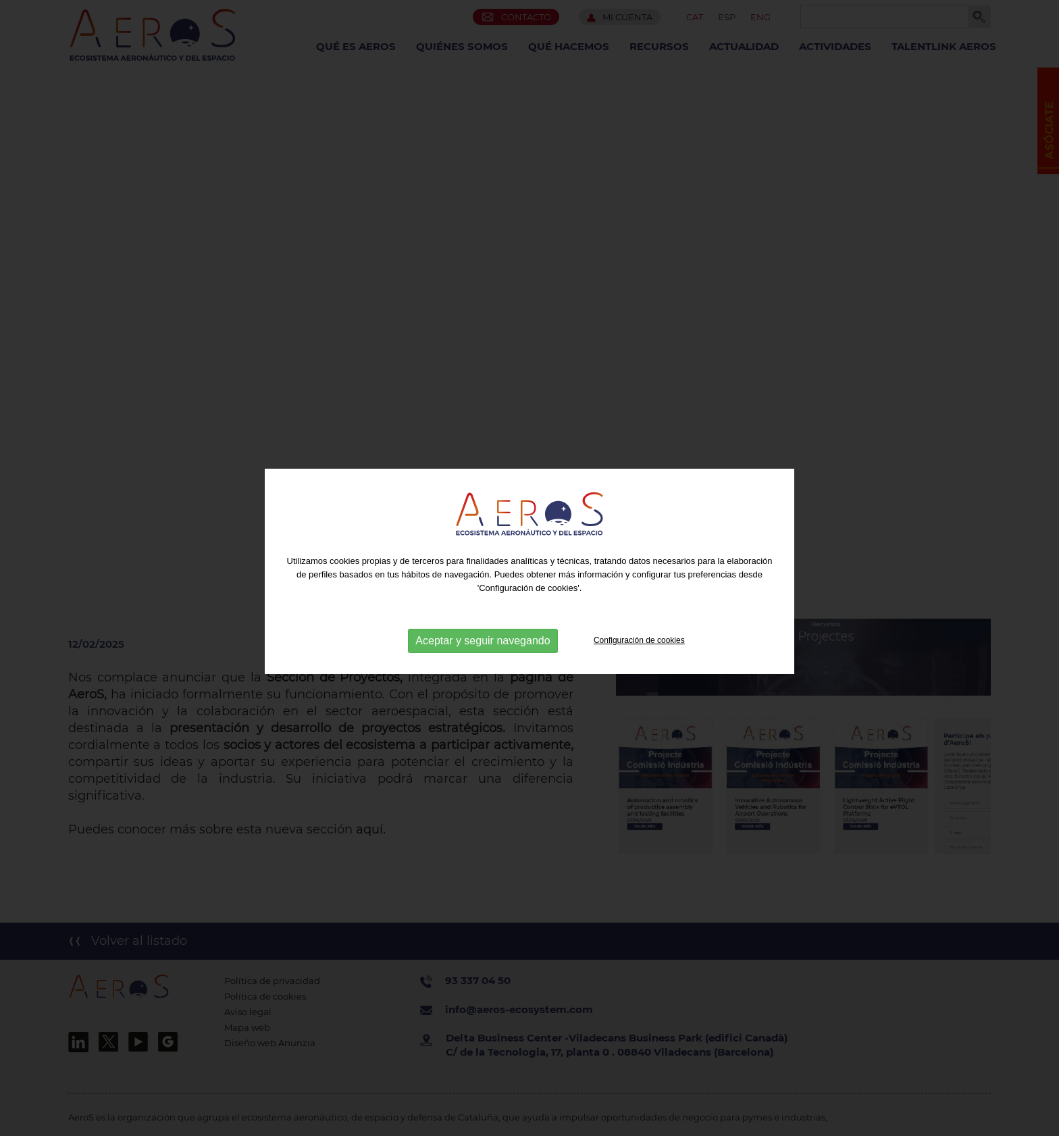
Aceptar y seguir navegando (482, 644)
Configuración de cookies (639, 643)
